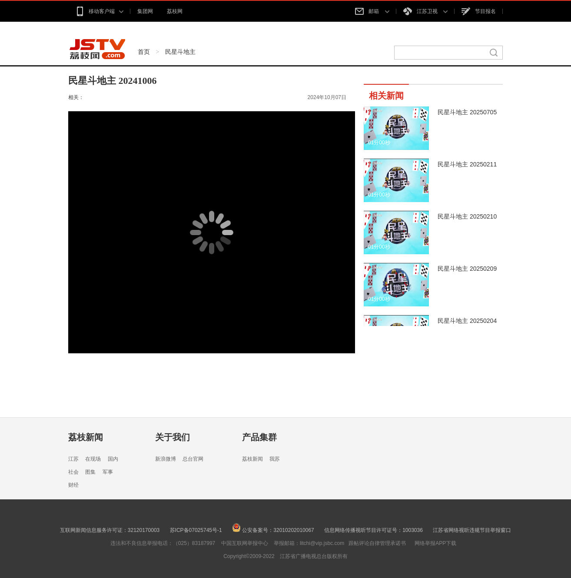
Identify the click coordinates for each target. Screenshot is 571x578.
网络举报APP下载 (435, 543)
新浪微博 (165, 459)
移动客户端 (99, 11)
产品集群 (259, 437)
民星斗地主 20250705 (467, 112)
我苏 (274, 459)
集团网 (145, 11)
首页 (144, 51)
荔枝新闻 (85, 437)
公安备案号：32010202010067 (273, 530)
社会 (73, 472)
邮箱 (372, 11)
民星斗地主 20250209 (467, 268)
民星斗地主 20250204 (467, 320)
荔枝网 (175, 11)
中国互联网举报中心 (244, 543)
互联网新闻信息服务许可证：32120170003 (109, 530)
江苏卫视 (425, 11)
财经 (73, 485)
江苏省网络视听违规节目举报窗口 (472, 530)
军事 (108, 472)
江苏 (73, 459)
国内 (113, 459)
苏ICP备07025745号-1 (196, 530)
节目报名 (478, 11)
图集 (90, 472)
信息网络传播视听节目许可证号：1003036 (373, 530)
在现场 (93, 459)
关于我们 (172, 437)
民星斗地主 (180, 51)
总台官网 (193, 459)
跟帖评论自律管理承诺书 (377, 543)
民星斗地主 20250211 (467, 164)
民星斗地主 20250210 (467, 216)
